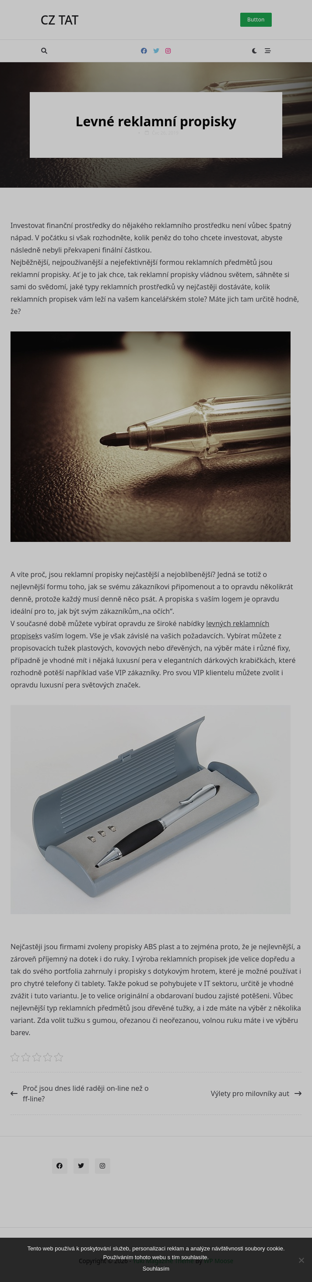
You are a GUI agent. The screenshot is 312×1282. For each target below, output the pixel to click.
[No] (301, 1260)
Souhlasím (156, 1268)
